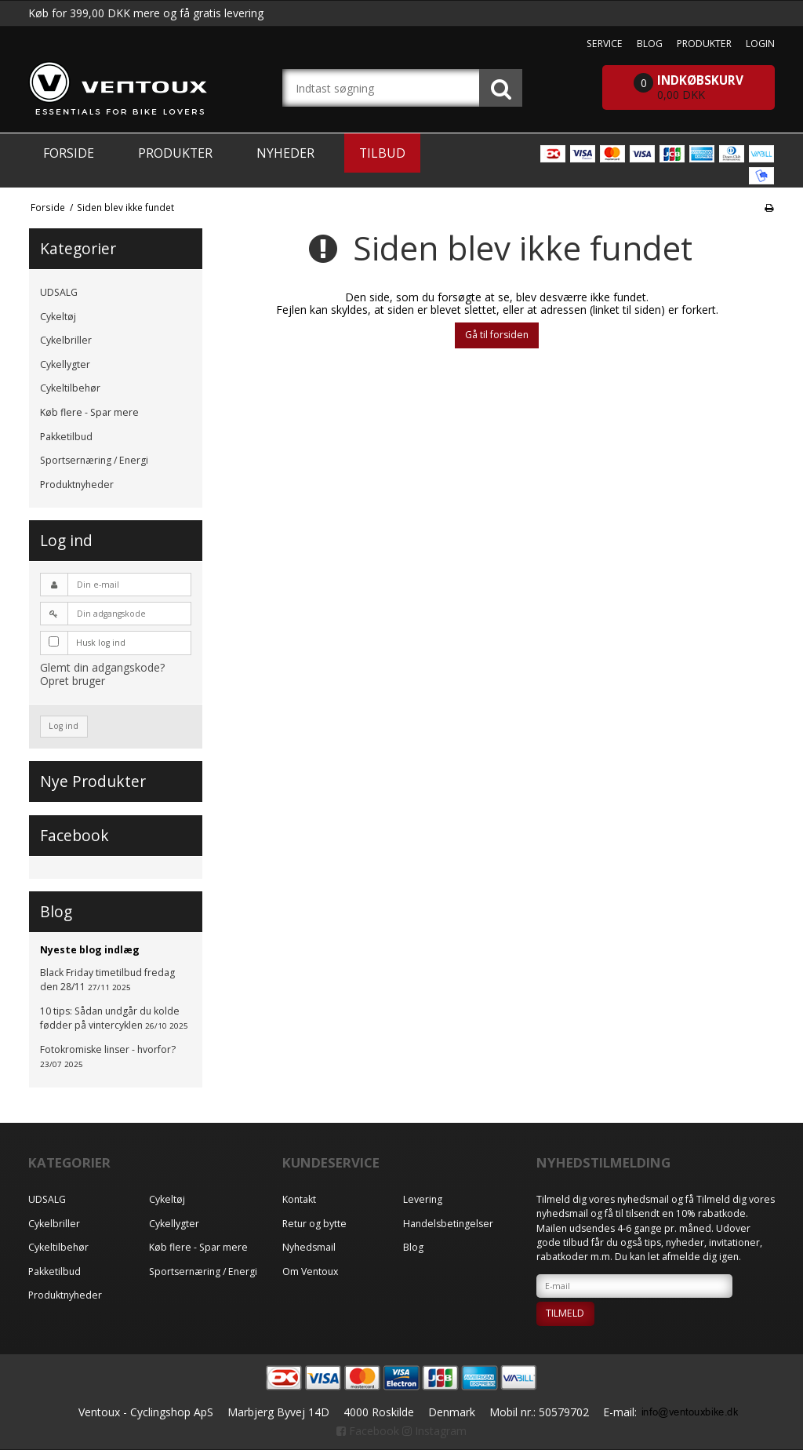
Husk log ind (100, 642)
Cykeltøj (58, 316)
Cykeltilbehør (70, 388)
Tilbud (382, 153)
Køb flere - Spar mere (89, 412)
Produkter (175, 153)
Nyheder (285, 153)
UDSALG (59, 292)
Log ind (63, 725)
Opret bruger (72, 680)
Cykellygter (65, 364)
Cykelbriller (66, 340)
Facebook (367, 1430)
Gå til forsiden (497, 334)
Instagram (434, 1430)
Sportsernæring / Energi (94, 460)
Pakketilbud (66, 436)
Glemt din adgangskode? (102, 667)
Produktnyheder (77, 484)
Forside (68, 153)
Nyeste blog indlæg (90, 950)
